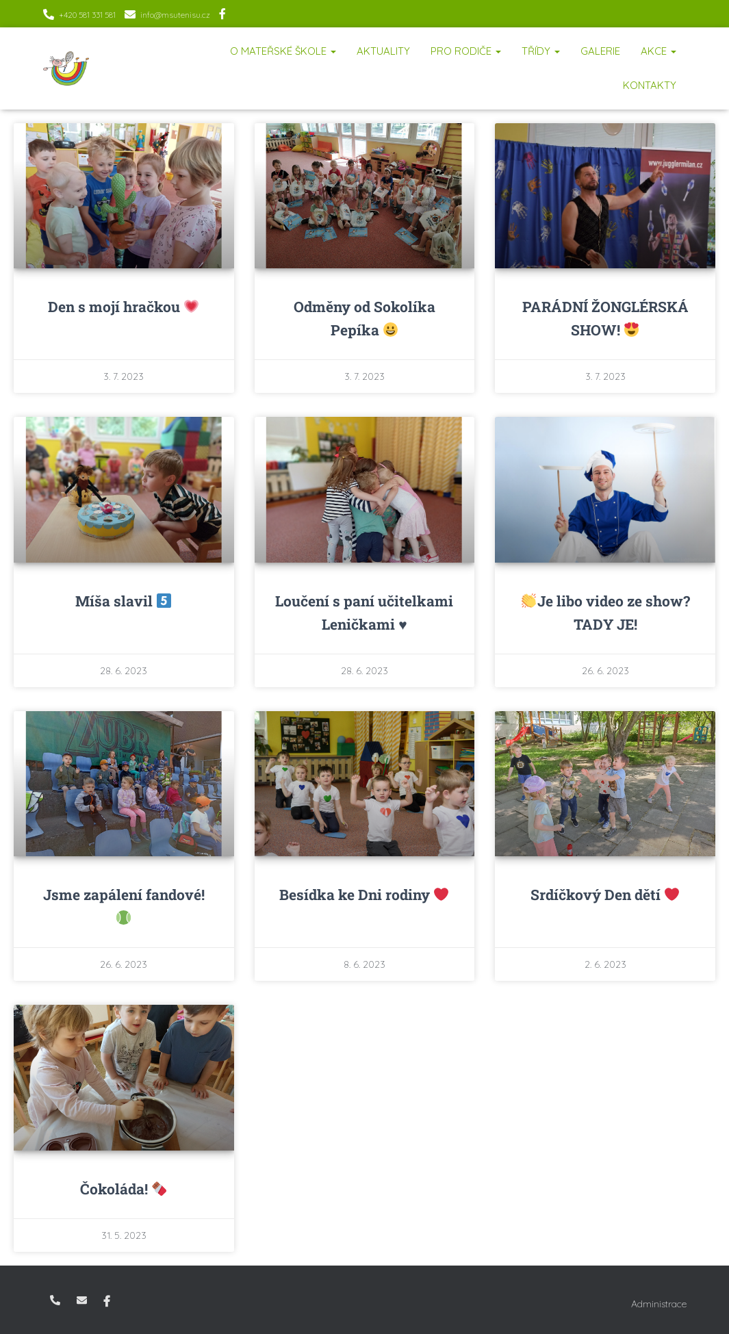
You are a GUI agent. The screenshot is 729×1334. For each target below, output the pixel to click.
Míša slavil (123, 601)
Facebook (222, 15)
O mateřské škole (283, 50)
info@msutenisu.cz (175, 15)
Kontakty (649, 85)
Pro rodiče (466, 50)
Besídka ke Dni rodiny (363, 894)
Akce (658, 50)
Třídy (541, 50)
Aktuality (383, 50)
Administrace (659, 1304)
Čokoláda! (123, 1188)
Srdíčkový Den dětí (604, 894)
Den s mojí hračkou (123, 306)
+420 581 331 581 (87, 15)
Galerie (600, 50)
